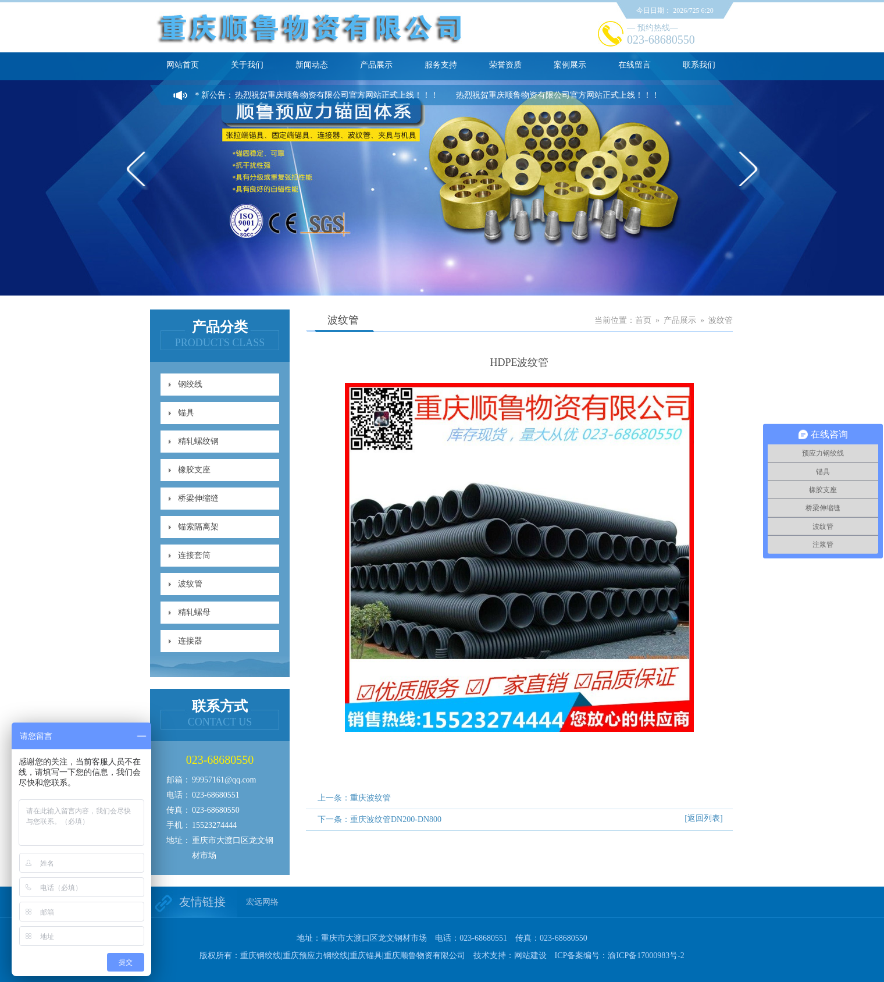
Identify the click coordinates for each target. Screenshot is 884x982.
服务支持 (441, 65)
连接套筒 (194, 555)
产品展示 (376, 65)
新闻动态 (311, 65)
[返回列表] (703, 818)
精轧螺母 (194, 612)
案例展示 (570, 65)
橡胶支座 (194, 469)
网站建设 (530, 955)
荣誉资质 (505, 65)
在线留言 (634, 65)
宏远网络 (262, 902)
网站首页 (182, 65)
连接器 (190, 640)
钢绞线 (190, 384)
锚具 (186, 412)
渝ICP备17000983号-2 (646, 955)
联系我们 (699, 65)
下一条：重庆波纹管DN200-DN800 (379, 819)
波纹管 (190, 583)
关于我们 (247, 65)
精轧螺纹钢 (198, 441)
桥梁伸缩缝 (198, 498)
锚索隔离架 (198, 526)
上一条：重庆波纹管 (354, 798)
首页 (643, 320)
